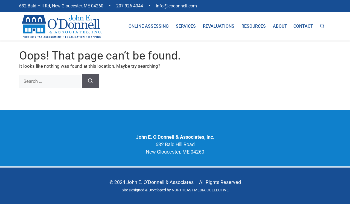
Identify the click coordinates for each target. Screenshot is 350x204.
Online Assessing (149, 26)
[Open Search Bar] (322, 26)
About (280, 26)
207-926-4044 (129, 5)
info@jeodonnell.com (176, 5)
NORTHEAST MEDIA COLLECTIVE (200, 190)
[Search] (90, 81)
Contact (303, 26)
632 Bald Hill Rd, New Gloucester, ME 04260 (61, 5)
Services (186, 26)
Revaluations (218, 26)
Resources (253, 26)
